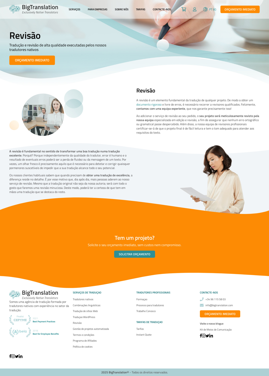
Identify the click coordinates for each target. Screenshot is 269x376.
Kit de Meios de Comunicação (216, 329)
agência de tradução (37, 301)
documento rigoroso (149, 104)
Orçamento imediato (240, 9)
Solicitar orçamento (134, 254)
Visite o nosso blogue (211, 323)
